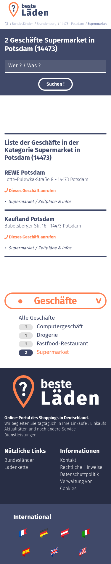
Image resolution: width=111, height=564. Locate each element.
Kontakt (68, 460)
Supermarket (44, 352)
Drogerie (38, 334)
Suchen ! (55, 84)
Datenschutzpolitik (79, 474)
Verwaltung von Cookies (76, 485)
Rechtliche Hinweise (81, 467)
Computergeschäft (51, 326)
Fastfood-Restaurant (53, 343)
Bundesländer (19, 460)
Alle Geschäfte (37, 317)
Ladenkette (16, 467)
